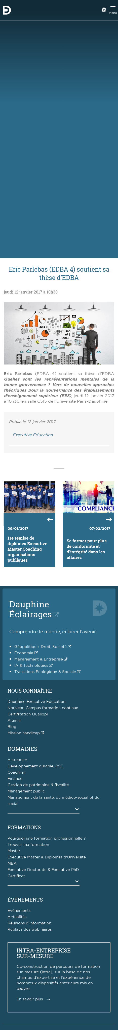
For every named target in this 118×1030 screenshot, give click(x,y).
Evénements (19, 911)
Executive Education (33, 435)
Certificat (16, 876)
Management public (26, 791)
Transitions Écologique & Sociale (45, 672)
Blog (12, 727)
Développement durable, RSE (35, 766)
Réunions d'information (29, 923)
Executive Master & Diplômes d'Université (47, 857)
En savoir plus (30, 999)
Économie (23, 653)
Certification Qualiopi (28, 714)
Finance (15, 779)
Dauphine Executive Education (36, 702)
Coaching (16, 772)
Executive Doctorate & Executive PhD (43, 870)
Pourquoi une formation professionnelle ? (47, 838)
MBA (12, 863)
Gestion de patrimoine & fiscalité (38, 785)
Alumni (14, 720)
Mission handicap (24, 733)
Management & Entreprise (38, 659)
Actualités (17, 917)
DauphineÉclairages (30, 609)
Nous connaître (30, 690)
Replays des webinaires (30, 929)
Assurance (17, 760)
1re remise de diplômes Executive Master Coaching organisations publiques (27, 549)
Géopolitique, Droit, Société (40, 647)
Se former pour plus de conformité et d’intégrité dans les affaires (87, 549)
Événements (25, 899)
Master (14, 851)
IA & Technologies (31, 666)
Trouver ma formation (28, 845)
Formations (24, 827)
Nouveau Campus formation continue (43, 708)
